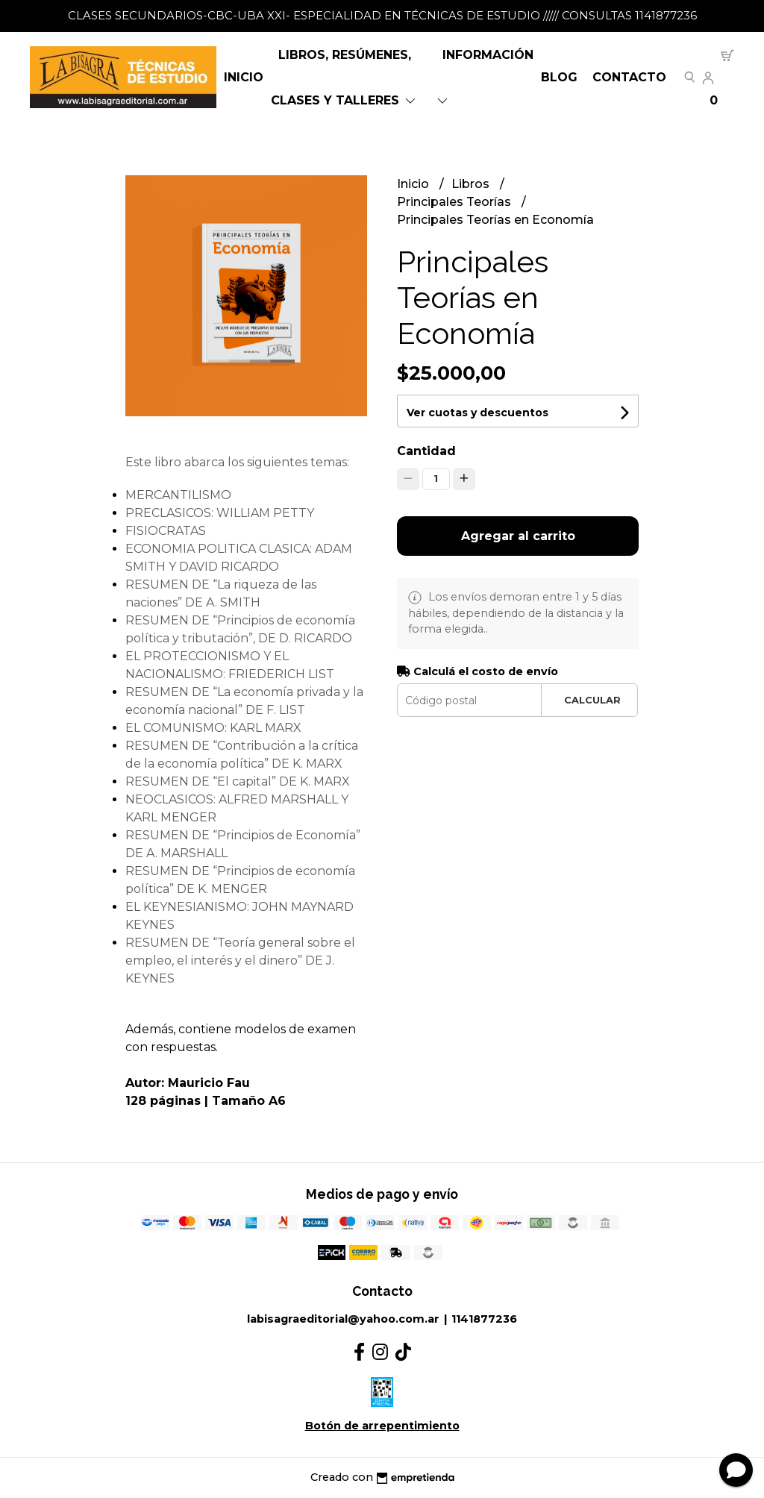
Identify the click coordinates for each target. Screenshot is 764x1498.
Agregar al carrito (518, 536)
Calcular (592, 700)
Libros (471, 184)
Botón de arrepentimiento (382, 1425)
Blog (559, 77)
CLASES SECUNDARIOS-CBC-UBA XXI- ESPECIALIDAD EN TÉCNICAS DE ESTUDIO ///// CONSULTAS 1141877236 (382, 15)
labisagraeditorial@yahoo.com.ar (343, 1319)
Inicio (243, 77)
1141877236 (484, 1319)
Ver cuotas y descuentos (477, 412)
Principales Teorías (455, 202)
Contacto (629, 77)
